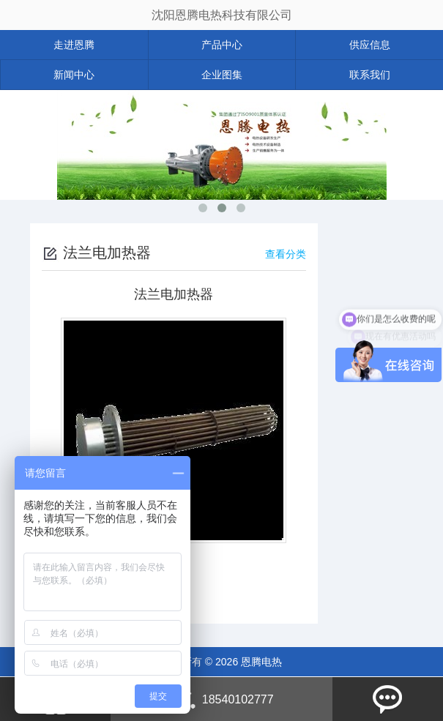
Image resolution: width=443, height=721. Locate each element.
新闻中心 (73, 75)
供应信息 (369, 45)
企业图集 (221, 75)
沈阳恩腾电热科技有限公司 (222, 15)
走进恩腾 (73, 45)
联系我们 (369, 75)
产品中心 (221, 45)
